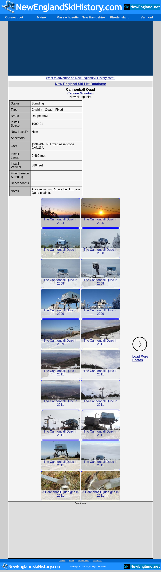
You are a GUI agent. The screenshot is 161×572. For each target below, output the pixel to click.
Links (71, 561)
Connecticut (14, 17)
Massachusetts (68, 17)
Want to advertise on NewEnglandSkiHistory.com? (80, 78)
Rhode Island (119, 17)
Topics (62, 561)
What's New (83, 561)
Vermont (147, 17)
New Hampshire (93, 17)
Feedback (97, 561)
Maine (41, 17)
